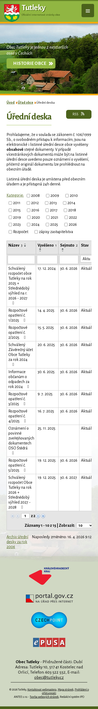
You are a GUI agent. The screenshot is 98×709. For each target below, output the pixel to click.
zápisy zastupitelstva (56, 232)
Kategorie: (15, 195)
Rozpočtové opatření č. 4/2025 (18, 416)
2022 (73, 217)
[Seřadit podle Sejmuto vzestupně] (63, 249)
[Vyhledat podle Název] (21, 259)
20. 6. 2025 (46, 345)
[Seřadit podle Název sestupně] (25, 246)
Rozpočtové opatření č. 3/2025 (17, 399)
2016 (35, 210)
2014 (71, 203)
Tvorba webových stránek (44, 696)
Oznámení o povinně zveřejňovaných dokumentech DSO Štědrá (21, 440)
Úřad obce (25, 102)
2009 (54, 195)
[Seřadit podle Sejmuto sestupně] (63, 251)
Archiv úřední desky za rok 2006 (17, 542)
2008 (35, 195)
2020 (36, 217)
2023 (17, 224)
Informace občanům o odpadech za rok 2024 (19, 379)
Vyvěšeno (47, 245)
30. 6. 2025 (46, 372)
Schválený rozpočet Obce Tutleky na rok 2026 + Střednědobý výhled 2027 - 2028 (20, 492)
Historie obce (29, 63)
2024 (35, 224)
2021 (54, 217)
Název (15, 245)
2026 (73, 224)
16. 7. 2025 (46, 411)
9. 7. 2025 (45, 394)
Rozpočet (20, 232)
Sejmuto (69, 245)
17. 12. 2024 (47, 268)
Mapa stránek (65, 689)
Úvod (11, 102)
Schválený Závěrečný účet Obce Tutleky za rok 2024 (20, 355)
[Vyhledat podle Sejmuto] (68, 259)
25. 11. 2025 (46, 428)
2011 (16, 203)
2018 (72, 210)
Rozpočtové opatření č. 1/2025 (17, 315)
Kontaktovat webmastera (41, 689)
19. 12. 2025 (47, 460)
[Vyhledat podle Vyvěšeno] (47, 259)
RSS (79, 114)
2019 (17, 217)
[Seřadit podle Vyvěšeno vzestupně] (40, 249)
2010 (74, 195)
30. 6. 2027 (68, 477)
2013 (53, 203)
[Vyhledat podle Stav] (88, 258)
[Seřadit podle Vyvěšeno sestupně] (40, 251)
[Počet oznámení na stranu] (84, 525)
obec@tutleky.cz (49, 677)
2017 (53, 210)
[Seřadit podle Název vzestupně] (25, 244)
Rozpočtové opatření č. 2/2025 (17, 332)
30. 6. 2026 (68, 268)
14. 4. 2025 (46, 310)
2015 (17, 210)
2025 (54, 224)
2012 (35, 203)
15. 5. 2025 (46, 327)
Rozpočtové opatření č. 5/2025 (17, 465)
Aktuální (88, 268)
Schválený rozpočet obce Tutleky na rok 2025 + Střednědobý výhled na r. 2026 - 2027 (20, 285)
